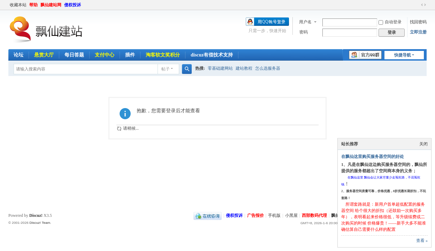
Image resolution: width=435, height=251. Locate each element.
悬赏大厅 (44, 55)
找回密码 (418, 22)
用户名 (305, 22)
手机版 (274, 215)
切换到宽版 (423, 5)
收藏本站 (18, 4)
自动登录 (390, 22)
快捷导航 (402, 55)
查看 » (422, 240)
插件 (130, 55)
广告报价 (255, 215)
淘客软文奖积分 (163, 55)
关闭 (423, 144)
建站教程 (244, 68)
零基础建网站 (220, 68)
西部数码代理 (314, 215)
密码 (303, 32)
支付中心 (104, 55)
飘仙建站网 (50, 4)
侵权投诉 (72, 4)
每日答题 (74, 55)
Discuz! (36, 215)
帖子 (165, 69)
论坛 (18, 55)
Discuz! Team (39, 223)
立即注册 (418, 32)
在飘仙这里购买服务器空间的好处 (372, 156)
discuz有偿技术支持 (212, 55)
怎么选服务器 (267, 68)
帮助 (33, 4)
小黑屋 (291, 215)
